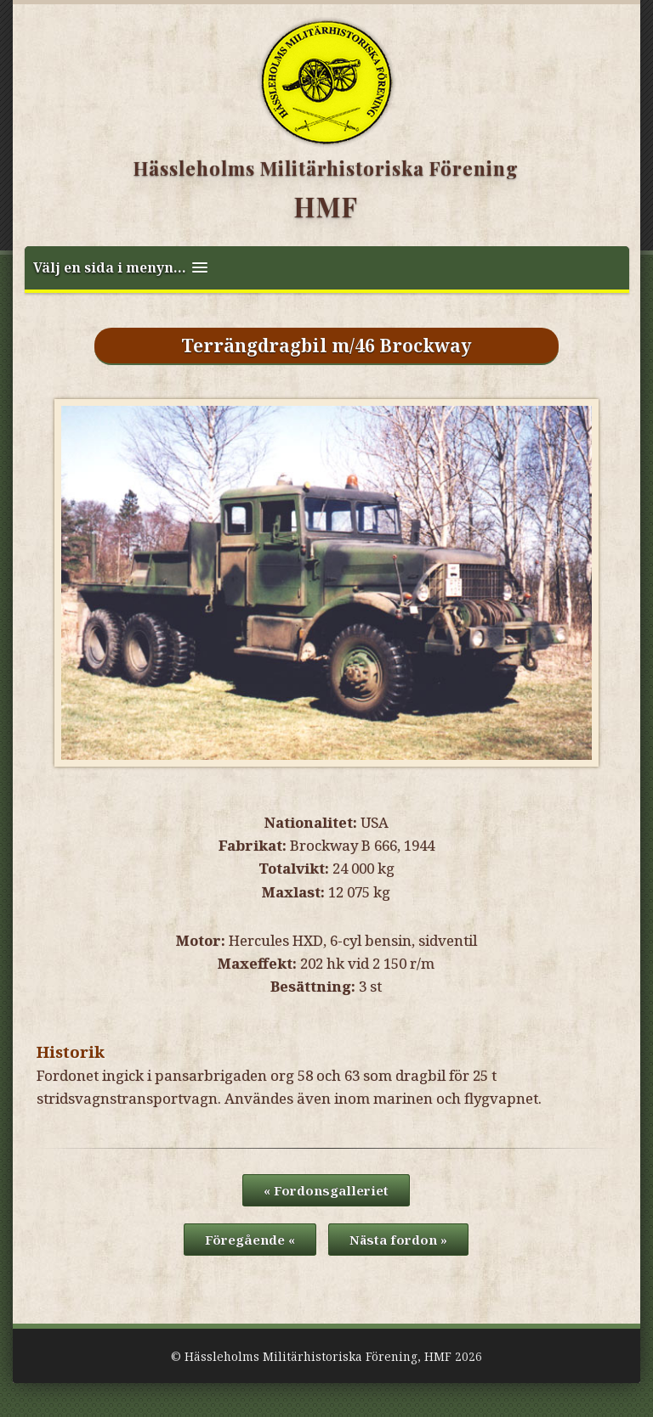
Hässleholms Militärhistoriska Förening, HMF (318, 1356)
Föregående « (250, 1239)
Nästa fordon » (398, 1239)
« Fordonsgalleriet (326, 1190)
